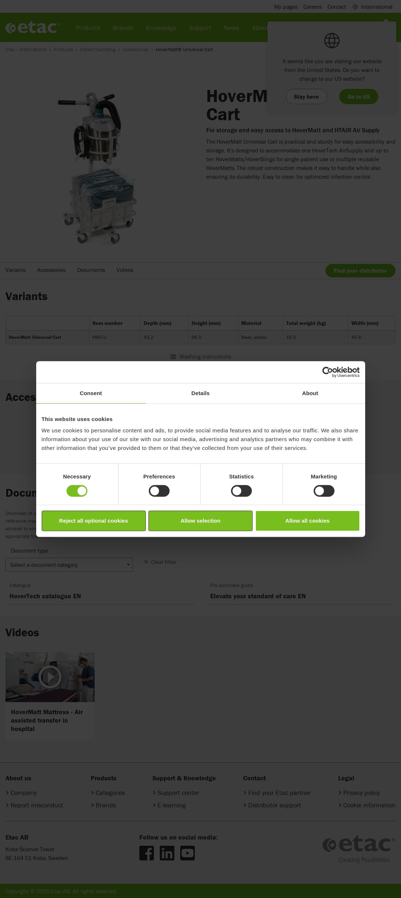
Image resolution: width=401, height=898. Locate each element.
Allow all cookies (307, 521)
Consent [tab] (91, 393)
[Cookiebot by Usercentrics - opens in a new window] (328, 372)
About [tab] (310, 393)
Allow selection (200, 521)
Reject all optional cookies (93, 521)
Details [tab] (201, 393)
